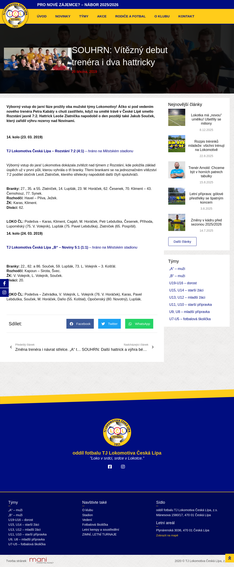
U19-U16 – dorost (183, 283)
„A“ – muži (177, 269)
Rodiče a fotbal (130, 16)
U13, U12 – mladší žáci (187, 297)
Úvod (42, 16)
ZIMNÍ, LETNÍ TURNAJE (99, 534)
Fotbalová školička (95, 524)
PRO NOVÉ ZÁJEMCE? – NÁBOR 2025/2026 (77, 5)
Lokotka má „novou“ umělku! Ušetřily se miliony (206, 119)
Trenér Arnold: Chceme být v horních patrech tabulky (206, 172)
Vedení (87, 520)
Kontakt (186, 16)
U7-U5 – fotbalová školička (190, 319)
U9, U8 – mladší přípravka (189, 312)
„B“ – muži (177, 276)
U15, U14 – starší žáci (186, 290)
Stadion (87, 515)
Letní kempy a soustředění (100, 529)
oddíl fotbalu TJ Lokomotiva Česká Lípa (117, 453)
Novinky (63, 16)
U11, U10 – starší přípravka (190, 304)
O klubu (162, 16)
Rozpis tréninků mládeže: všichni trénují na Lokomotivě (206, 146)
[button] (80, 324)
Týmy (84, 16)
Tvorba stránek (16, 561)
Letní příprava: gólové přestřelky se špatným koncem (206, 198)
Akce (101, 16)
